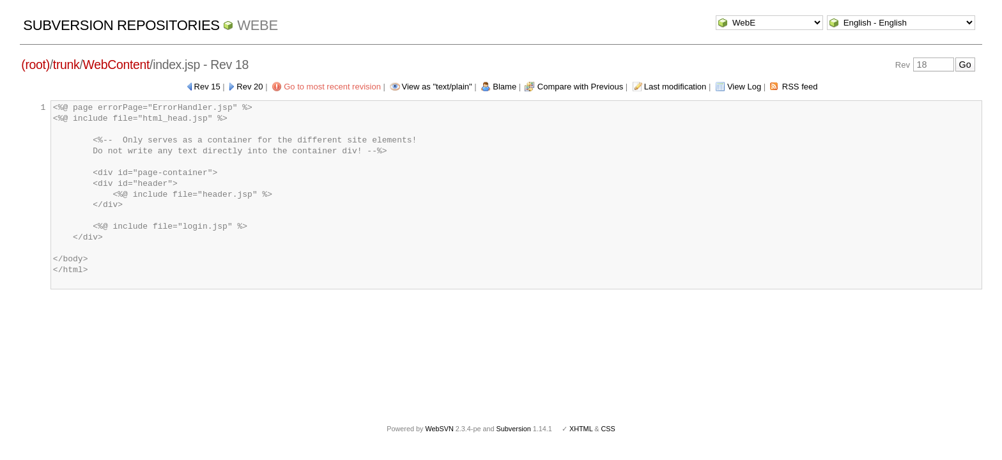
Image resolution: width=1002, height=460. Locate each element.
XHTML (580, 429)
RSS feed (800, 86)
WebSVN (439, 429)
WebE (257, 25)
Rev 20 (249, 86)
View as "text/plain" (437, 86)
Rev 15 (207, 86)
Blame (504, 86)
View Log (744, 86)
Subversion (514, 429)
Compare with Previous (580, 86)
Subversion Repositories (121, 25)
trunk (66, 64)
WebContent (116, 64)
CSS (608, 429)
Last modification (675, 86)
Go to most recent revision (332, 86)
